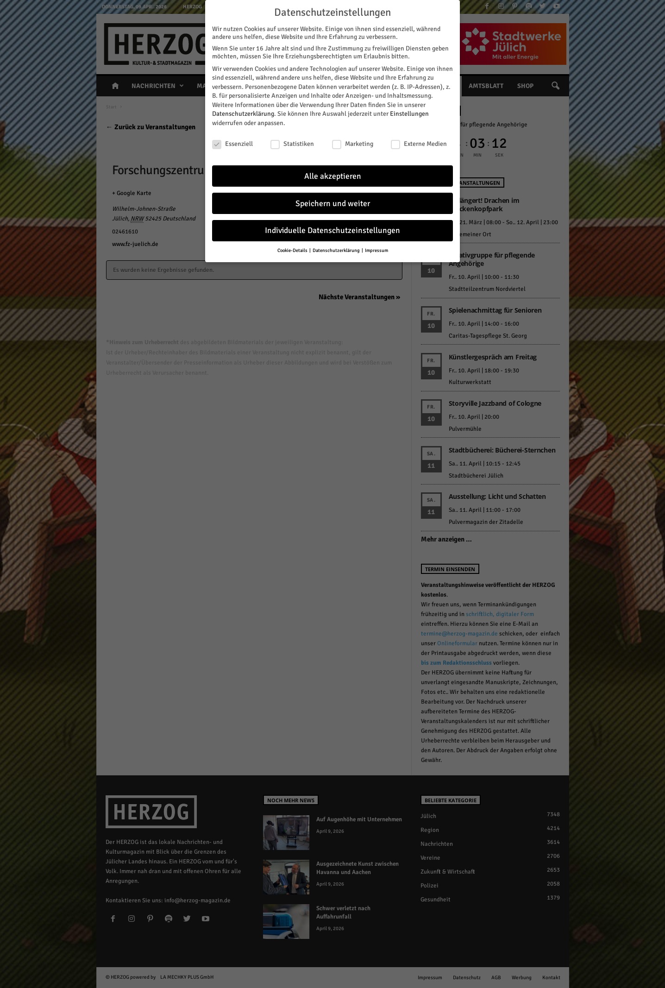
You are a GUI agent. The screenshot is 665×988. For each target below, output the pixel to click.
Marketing (352, 143)
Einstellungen (409, 114)
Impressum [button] (376, 250)
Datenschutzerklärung (243, 114)
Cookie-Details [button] (292, 250)
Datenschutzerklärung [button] (337, 250)
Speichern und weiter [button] (332, 203)
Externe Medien (419, 143)
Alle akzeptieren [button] (332, 176)
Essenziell (232, 143)
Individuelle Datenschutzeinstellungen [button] (332, 230)
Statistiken (292, 143)
